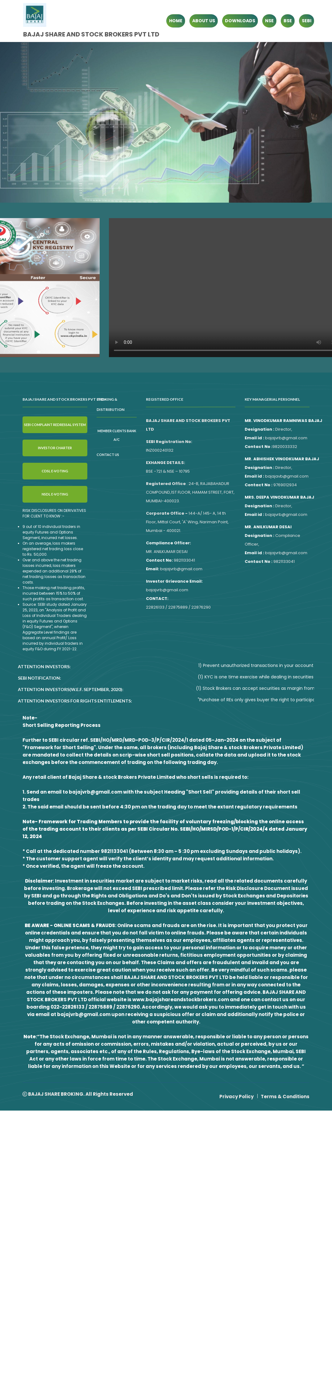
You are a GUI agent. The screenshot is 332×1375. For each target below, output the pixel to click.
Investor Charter (55, 448)
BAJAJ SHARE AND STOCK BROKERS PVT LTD (91, 34)
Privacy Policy (236, 1096)
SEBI (306, 21)
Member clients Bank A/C (117, 435)
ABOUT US (203, 21)
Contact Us (108, 455)
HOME (175, 21)
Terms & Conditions (285, 1096)
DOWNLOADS (240, 21)
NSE (269, 21)
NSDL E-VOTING (55, 494)
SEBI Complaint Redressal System (55, 425)
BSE (288, 21)
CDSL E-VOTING (55, 471)
